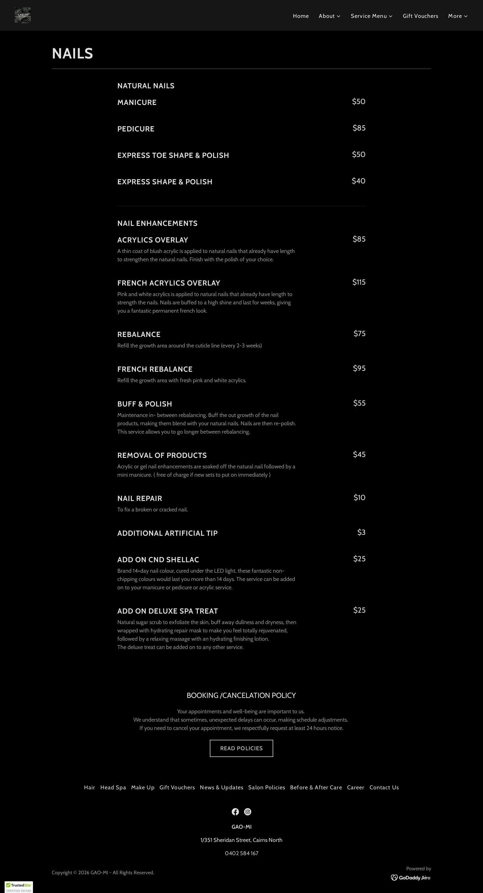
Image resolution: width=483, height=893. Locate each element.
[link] (23, 14)
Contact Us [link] (384, 787)
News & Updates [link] (221, 787)
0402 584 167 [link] (241, 853)
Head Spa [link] (113, 787)
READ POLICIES (241, 748)
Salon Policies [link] (266, 787)
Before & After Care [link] (316, 787)
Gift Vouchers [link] (421, 16)
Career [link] (356, 787)
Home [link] (301, 16)
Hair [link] (89, 787)
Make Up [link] (143, 787)
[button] (330, 16)
